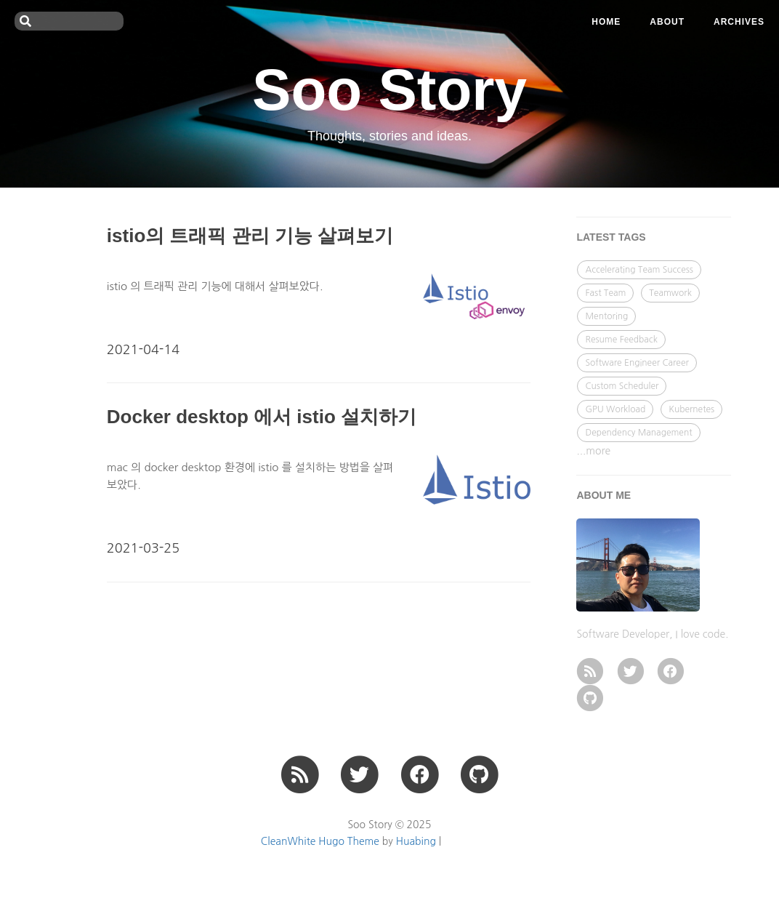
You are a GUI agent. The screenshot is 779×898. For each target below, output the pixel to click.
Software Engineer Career (636, 362)
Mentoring (606, 316)
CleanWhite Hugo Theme (320, 841)
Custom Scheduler (621, 386)
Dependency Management (638, 432)
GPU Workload (615, 409)
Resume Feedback (621, 339)
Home (606, 22)
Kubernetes (691, 409)
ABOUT (667, 22)
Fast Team (605, 293)
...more (593, 451)
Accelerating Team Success (639, 269)
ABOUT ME (603, 495)
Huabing (416, 841)
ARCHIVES (739, 22)
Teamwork (670, 293)
